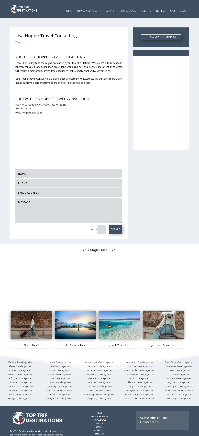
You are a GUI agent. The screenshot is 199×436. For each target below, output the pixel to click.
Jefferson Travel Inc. (163, 335)
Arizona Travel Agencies (19, 360)
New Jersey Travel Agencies (99, 388)
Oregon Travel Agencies (139, 376)
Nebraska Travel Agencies (99, 376)
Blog (183, 6)
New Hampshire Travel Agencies (99, 384)
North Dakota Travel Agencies (139, 364)
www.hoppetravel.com (28, 103)
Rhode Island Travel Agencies (139, 384)
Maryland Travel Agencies (59, 388)
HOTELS (160, 6)
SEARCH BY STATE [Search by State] (99, 406)
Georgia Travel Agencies (20, 388)
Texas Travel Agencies (179, 360)
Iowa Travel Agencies (60, 368)
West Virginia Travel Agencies (179, 380)
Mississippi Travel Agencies (99, 364)
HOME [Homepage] (99, 403)
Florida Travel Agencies (20, 384)
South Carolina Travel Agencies (139, 388)
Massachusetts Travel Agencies (99, 352)
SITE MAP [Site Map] (99, 424)
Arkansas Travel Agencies (20, 364)
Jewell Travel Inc (119, 335)
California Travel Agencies (19, 368)
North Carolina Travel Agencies (139, 360)
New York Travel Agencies (139, 356)
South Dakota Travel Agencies (179, 352)
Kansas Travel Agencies (60, 372)
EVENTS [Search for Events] (99, 413)
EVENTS (110, 6)
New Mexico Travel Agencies (139, 352)
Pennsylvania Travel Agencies (139, 380)
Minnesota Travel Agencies (99, 360)
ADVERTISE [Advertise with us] (99, 420)
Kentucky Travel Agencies (60, 376)
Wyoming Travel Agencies (179, 388)
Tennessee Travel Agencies (179, 356)
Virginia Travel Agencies (179, 372)
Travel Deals (127, 6)
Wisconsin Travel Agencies (179, 384)
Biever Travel (31, 335)
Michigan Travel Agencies (99, 356)
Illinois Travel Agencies (60, 360)
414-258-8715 (23, 98)
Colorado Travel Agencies (19, 372)
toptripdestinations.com (76, 73)
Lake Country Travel (75, 335)
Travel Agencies (87, 6)
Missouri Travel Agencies (99, 368)
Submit (115, 219)
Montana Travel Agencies (99, 372)
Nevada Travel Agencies (99, 380)
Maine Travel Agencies (59, 384)
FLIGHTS (146, 6)
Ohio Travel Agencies (139, 368)
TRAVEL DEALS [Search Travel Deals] (99, 410)
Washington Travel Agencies (179, 376)
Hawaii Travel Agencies (60, 352)
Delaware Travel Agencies (20, 380)
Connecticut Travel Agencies (19, 376)
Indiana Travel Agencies (59, 364)
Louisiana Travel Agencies (59, 380)
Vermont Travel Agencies (179, 368)
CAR (172, 6)
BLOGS (99, 417)
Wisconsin (20, 32)
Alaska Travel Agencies (20, 356)
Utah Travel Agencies (179, 364)
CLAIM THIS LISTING (160, 27)
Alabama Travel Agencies (20, 352)
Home (68, 6)
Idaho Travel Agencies (59, 356)
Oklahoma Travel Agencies (139, 372)
